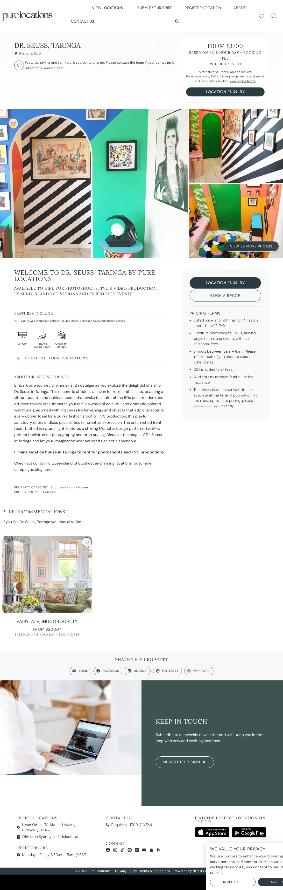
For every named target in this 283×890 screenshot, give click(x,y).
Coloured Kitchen (104, 320)
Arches (120, 320)
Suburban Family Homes (70, 487)
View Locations (108, 7)
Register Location (202, 7)
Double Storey (70, 320)
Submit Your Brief (154, 7)
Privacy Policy (126, 871)
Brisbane (25, 53)
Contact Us (82, 21)
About (240, 7)
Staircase (86, 320)
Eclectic (49, 492)
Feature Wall (27, 320)
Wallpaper (42, 320)
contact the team (130, 62)
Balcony (55, 320)
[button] (177, 21)
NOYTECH (200, 871)
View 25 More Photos (251, 246)
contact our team (206, 406)
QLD (37, 53)
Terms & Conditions (155, 871)
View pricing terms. (242, 81)
